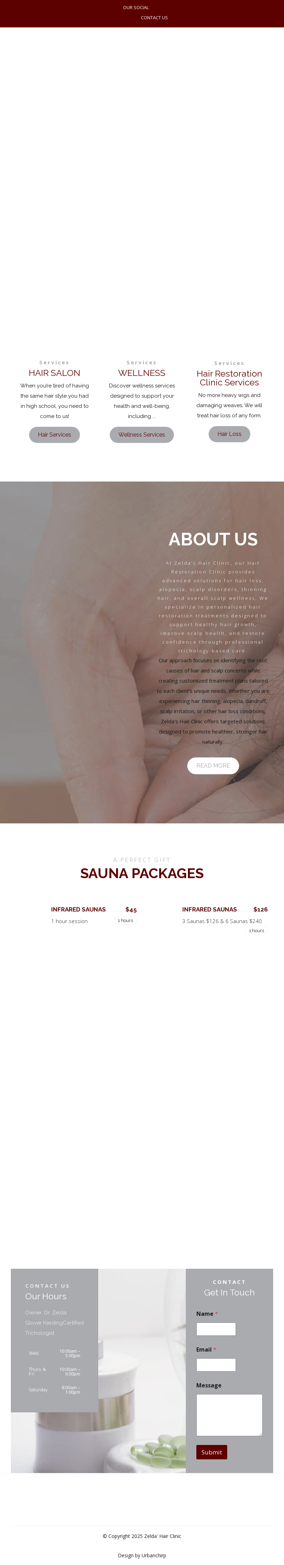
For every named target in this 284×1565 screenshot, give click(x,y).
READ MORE (213, 765)
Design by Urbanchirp (142, 1555)
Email (206, 1349)
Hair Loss (229, 434)
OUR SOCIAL (136, 7)
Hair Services (54, 434)
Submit (212, 1452)
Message (209, 1385)
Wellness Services (142, 434)
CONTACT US (154, 17)
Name (207, 1314)
